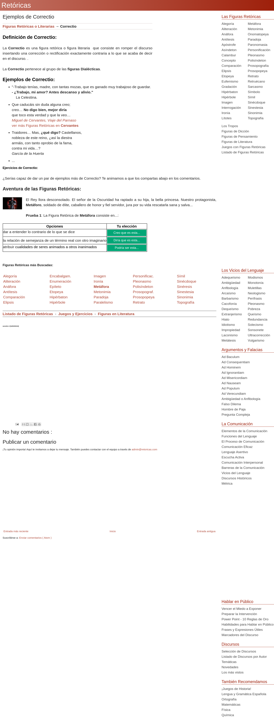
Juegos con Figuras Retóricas (243, 147)
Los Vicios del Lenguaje (243, 270)
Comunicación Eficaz (237, 447)
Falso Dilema (231, 404)
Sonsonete (256, 330)
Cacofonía (229, 304)
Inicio (113, 531)
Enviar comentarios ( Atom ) (35, 537)
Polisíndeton (257, 60)
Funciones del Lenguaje (239, 436)
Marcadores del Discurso (240, 635)
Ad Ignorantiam (233, 372)
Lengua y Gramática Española (244, 694)
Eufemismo (230, 81)
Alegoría (228, 24)
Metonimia (102, 292)
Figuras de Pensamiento (240, 136)
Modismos (255, 277)
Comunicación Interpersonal (242, 462)
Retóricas (16, 5)
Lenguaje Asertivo (235, 452)
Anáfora (227, 34)
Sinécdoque (256, 102)
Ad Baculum (230, 357)
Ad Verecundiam (234, 393)
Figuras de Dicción (235, 131)
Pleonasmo (256, 55)
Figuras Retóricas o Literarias (28, 26)
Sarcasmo (255, 86)
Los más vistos (233, 672)
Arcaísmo (229, 293)
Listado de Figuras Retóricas (28, 314)
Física (226, 710)
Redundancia (257, 319)
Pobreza (254, 309)
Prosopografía (258, 66)
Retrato (253, 76)
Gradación (229, 86)
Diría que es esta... (126, 240)
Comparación (14, 297)
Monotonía (256, 283)
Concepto (229, 60)
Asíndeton (229, 50)
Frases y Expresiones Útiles (242, 630)
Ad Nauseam (231, 383)
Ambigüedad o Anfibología (241, 399)
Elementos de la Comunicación (244, 431)
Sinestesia (255, 107)
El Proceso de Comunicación (243, 441)
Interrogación (231, 107)
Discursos (230, 644)
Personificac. (143, 276)
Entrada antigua (206, 531)
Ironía (226, 113)
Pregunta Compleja (236, 414)
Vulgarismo (256, 340)
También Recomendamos (244, 681)
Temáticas (229, 662)
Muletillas (255, 288)
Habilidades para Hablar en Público (248, 624)
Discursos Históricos (237, 478)
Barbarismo (230, 298)
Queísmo (254, 314)
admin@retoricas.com (144, 449)
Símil (251, 97)
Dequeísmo (230, 309)
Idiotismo (228, 325)
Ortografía (229, 699)
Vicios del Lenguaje (236, 473)
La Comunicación (237, 424)
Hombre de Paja (234, 409)
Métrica (227, 483)
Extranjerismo (232, 314)
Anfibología (230, 288)
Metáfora (254, 24)
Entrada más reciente (15, 531)
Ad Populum (231, 388)
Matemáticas (231, 704)
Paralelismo (103, 302)
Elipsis (8, 302)
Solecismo (255, 325)
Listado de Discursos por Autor (244, 656)
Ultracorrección (259, 335)
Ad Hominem (231, 367)
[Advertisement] (184, 47)
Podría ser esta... (126, 248)
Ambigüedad (231, 283)
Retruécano (256, 81)
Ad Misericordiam (234, 378)
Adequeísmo (231, 277)
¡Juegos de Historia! (236, 689)
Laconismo (230, 335)
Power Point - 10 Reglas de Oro (245, 619)
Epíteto (55, 287)
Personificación (259, 50)
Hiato (225, 319)
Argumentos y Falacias (242, 349)
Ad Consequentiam (236, 362)
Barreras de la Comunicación (243, 468)
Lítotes (227, 118)
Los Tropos (230, 126)
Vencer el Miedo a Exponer (241, 609)
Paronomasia (257, 45)
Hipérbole (229, 97)
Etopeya (228, 76)
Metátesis (229, 340)
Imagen (227, 102)
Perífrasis (255, 298)
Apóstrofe (229, 45)
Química (228, 715)
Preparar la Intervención (239, 614)
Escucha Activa (233, 457)
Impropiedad (231, 330)
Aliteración (229, 29)
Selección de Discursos (239, 651)
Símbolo (254, 92)
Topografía (256, 118)
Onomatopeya (258, 34)
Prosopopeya (257, 71)
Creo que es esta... (126, 233)
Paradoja (101, 297)
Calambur (229, 55)
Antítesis (228, 39)
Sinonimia (255, 113)
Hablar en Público (237, 601)
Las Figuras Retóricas (241, 16)
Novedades (230, 667)
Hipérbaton (230, 92)
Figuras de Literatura (237, 142)
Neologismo (256, 293)
